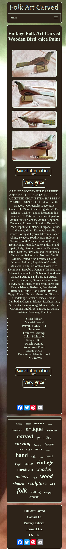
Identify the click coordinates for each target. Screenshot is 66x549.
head (41, 457)
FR (37, 535)
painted (22, 476)
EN (31, 535)
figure (49, 444)
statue (29, 464)
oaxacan (17, 430)
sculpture (37, 483)
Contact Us (34, 517)
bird (35, 478)
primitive (44, 437)
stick (52, 484)
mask (38, 449)
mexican (25, 469)
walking (35, 492)
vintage (44, 462)
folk (22, 490)
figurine (37, 445)
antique (34, 429)
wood (46, 476)
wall (49, 456)
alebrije (34, 497)
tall (33, 456)
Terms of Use (34, 529)
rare (21, 449)
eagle (29, 449)
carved (25, 436)
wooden (43, 469)
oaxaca (39, 423)
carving (22, 443)
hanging (47, 492)
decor (28, 423)
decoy (19, 423)
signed (18, 483)
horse (48, 450)
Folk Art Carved (34, 511)
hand (22, 455)
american (51, 430)
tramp (50, 424)
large (18, 464)
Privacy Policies (34, 523)
